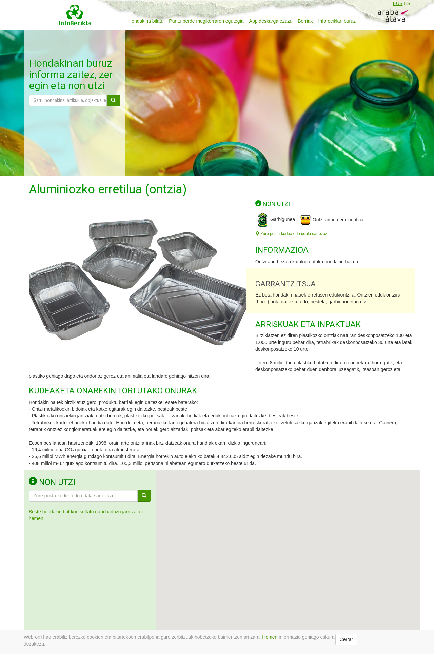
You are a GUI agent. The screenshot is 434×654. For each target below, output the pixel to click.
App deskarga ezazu (271, 21)
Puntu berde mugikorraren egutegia (206, 21)
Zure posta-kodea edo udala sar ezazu (292, 233)
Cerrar (346, 639)
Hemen (269, 637)
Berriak (305, 21)
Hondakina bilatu (145, 21)
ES (407, 3)
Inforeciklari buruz (337, 21)
